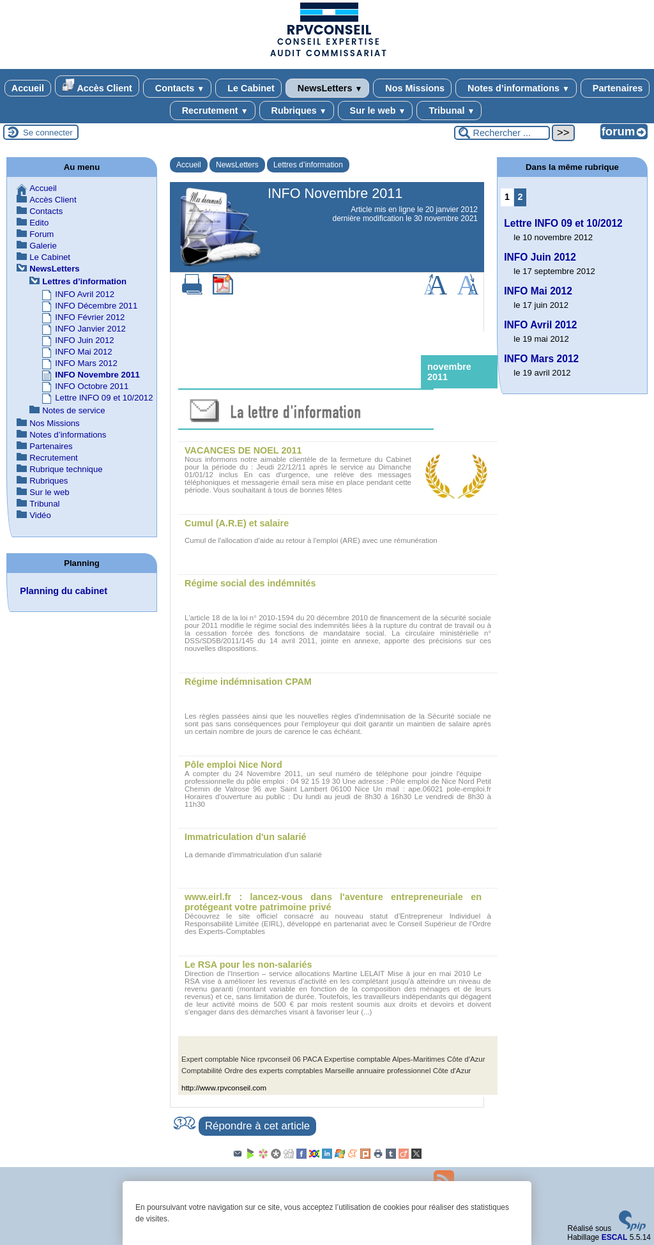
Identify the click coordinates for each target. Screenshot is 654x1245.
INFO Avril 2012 (84, 294)
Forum (41, 234)
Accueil (27, 88)
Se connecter (48, 132)
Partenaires (615, 88)
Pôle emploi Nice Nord (233, 765)
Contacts (177, 88)
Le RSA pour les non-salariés (248, 964)
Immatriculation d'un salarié (246, 837)
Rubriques (296, 110)
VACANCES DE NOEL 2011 (243, 450)
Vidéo (40, 515)
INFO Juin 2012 (84, 340)
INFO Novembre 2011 (97, 374)
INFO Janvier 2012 (90, 328)
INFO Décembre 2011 (96, 305)
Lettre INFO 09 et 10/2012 (104, 397)
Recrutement (212, 110)
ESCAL (615, 1237)
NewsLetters (327, 88)
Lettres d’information (308, 164)
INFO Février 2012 (90, 317)
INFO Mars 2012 (86, 363)
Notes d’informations (516, 88)
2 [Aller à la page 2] (520, 197)
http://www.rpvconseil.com (223, 1088)
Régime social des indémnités (250, 583)
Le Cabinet (248, 88)
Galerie (43, 245)
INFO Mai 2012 (83, 351)
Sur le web (375, 110)
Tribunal (449, 110)
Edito (39, 222)
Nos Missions (412, 88)
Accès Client (97, 86)
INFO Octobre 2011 (91, 386)
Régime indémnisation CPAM (248, 681)
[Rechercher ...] (502, 133)
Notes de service (73, 410)
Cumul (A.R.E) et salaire (237, 523)
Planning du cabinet (63, 591)
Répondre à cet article (257, 1126)
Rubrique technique (65, 469)
